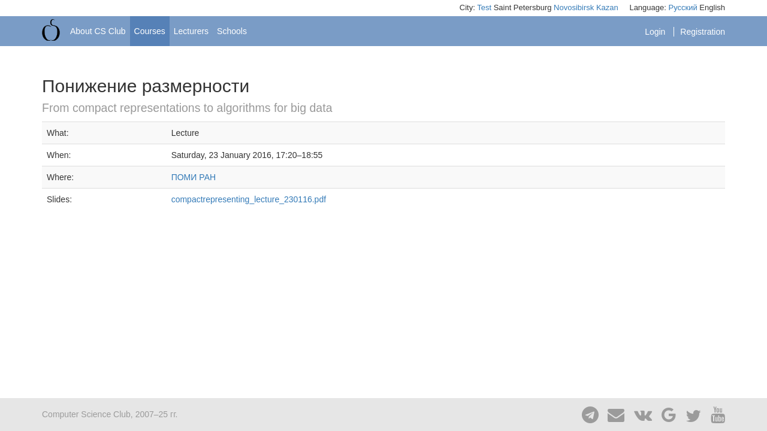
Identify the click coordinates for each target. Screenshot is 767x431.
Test (484, 7)
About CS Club (98, 31)
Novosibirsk (574, 7)
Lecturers (191, 31)
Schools (232, 31)
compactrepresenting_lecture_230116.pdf (248, 199)
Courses (149, 31)
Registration (702, 32)
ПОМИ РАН (193, 177)
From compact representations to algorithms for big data (187, 107)
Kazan (607, 7)
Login (656, 32)
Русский (682, 7)
